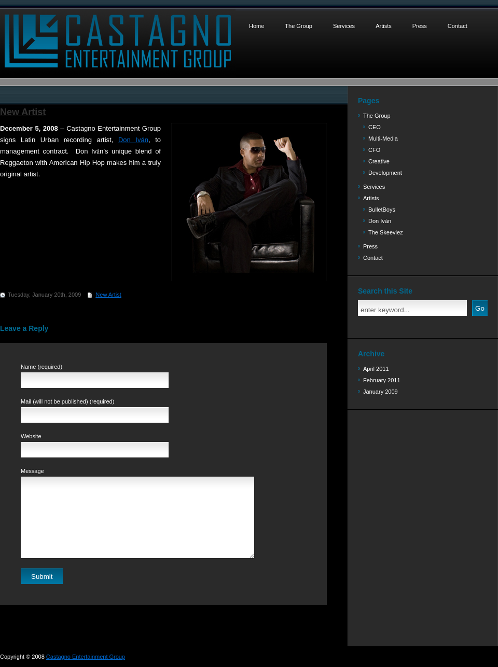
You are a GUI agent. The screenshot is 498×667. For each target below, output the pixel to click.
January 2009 (380, 391)
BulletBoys (381, 209)
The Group (298, 26)
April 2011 (376, 369)
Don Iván (379, 221)
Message (32, 471)
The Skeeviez (385, 232)
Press (419, 26)
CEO (374, 127)
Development (385, 173)
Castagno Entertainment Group (85, 657)
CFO (374, 150)
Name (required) (41, 367)
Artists (384, 26)
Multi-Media (383, 138)
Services (344, 26)
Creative (379, 161)
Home (256, 26)
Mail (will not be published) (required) (67, 401)
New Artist (23, 112)
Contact (457, 26)
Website (31, 436)
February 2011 (381, 380)
